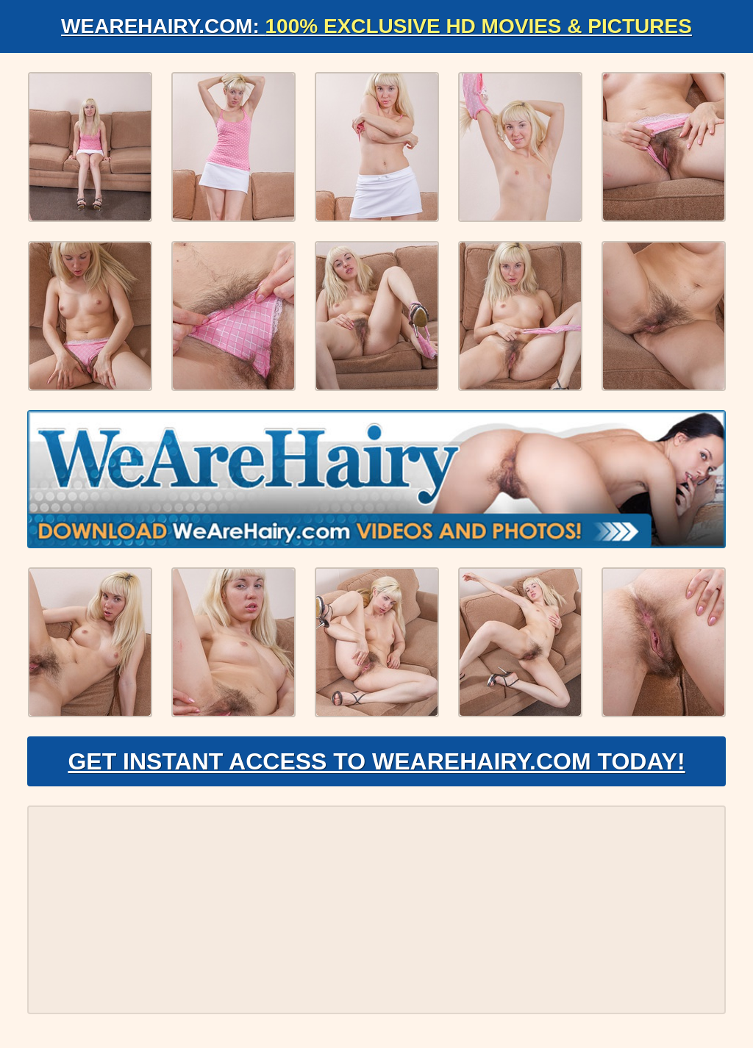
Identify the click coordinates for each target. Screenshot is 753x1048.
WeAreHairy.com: (376, 26)
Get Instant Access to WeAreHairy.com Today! (376, 761)
